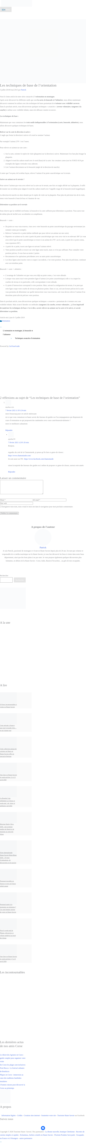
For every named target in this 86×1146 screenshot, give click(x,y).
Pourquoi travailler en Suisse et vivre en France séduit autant (8, 886)
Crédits (19, 1118)
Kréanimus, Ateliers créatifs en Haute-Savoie (36, 1138)
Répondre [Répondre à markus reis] (8, 430)
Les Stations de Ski (13, 670)
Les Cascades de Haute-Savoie (13, 663)
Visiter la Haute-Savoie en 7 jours (13, 987)
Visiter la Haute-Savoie (13, 637)
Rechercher (4, 578)
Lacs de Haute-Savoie (13, 644)
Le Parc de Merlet (12, 1036)
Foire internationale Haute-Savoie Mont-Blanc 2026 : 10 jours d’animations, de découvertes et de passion (8, 860)
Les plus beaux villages (12, 657)
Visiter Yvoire (13, 1022)
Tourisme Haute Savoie (65, 1118)
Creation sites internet (32, 1118)
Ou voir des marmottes (13, 1027)
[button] (1, 1144)
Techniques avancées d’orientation (27, 338)
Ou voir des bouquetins (13, 1031)
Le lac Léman (13, 1004)
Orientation (6, 321)
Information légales (8, 1118)
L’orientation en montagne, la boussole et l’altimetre (18, 331)
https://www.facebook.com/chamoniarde (38, 459)
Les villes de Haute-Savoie (13, 650)
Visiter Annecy (13, 995)
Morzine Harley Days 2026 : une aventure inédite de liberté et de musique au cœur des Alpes (7, 832)
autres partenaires (26, 1141)
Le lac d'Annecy (13, 1000)
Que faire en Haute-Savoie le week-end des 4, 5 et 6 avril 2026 (8, 961)
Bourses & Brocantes (13, 679)
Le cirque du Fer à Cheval (12, 1011)
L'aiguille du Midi (12, 1018)
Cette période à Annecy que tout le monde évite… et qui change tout (8, 730)
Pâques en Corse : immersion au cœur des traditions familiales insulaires (11, 1081)
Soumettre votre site (48, 1118)
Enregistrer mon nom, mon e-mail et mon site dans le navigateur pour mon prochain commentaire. (37, 509)
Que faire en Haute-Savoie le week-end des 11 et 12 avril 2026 (8, 780)
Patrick (43, 550)
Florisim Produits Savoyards (64, 1138)
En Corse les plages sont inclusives (12, 1067)
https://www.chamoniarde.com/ (19, 456)
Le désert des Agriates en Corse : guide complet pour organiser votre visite (12, 1061)
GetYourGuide (14, 346)
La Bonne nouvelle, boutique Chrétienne (60, 1134)
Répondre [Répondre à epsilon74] (11, 472)
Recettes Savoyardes (12, 674)
